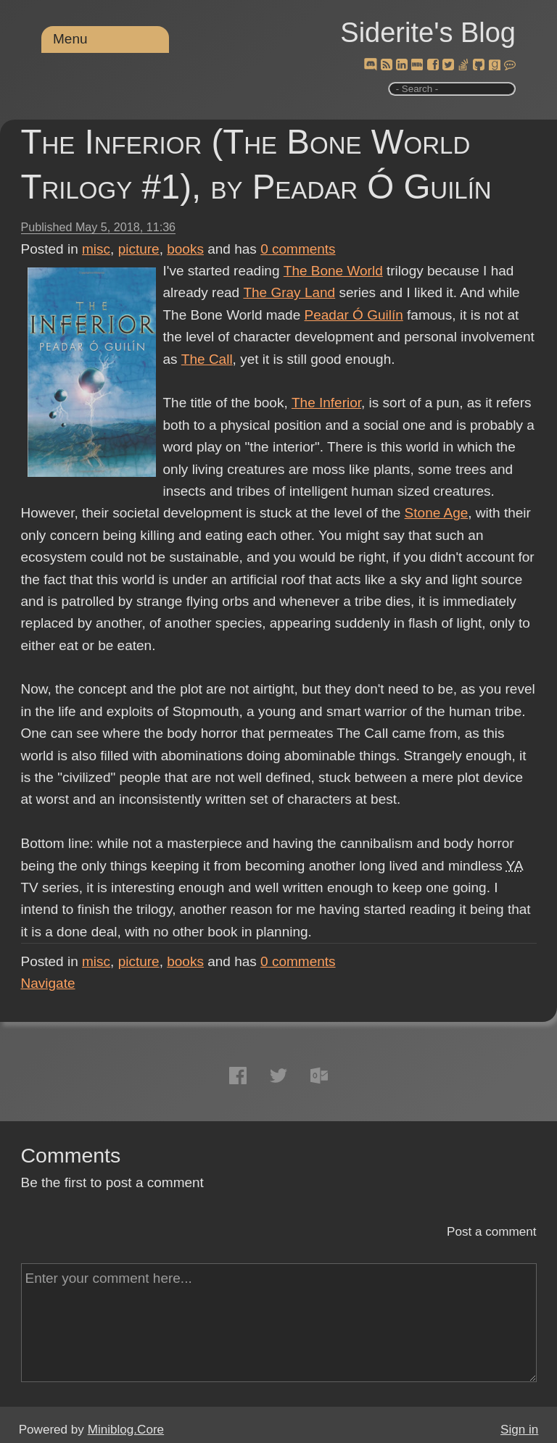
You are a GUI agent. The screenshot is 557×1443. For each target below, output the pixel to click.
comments (298, 249)
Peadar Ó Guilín (354, 315)
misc (96, 249)
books (185, 249)
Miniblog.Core (126, 1429)
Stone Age (437, 512)
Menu (70, 38)
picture (139, 249)
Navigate (48, 983)
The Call (207, 359)
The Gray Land (289, 292)
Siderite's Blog (428, 32)
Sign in (519, 1429)
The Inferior (326, 402)
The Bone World (332, 270)
